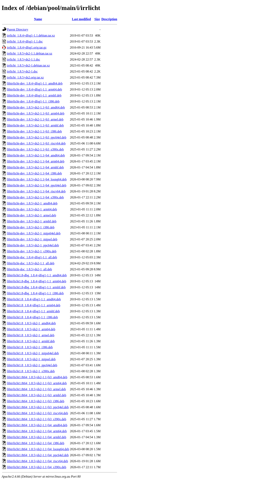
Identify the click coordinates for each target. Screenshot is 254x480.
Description (109, 19)
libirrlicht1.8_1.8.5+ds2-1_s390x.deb (31, 371)
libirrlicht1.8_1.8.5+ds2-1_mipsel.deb (31, 359)
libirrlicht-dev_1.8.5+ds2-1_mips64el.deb (33, 233)
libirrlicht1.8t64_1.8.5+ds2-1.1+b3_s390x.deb (36, 419)
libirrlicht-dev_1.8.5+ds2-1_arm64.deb (32, 209)
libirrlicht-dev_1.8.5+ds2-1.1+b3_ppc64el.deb (36, 137)
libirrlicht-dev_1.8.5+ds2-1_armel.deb (31, 215)
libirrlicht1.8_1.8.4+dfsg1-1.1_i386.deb (32, 317)
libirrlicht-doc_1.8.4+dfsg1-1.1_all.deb (32, 257)
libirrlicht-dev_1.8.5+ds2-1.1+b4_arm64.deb (35, 161)
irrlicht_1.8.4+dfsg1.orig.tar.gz (26, 47)
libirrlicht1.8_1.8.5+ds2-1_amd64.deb (31, 323)
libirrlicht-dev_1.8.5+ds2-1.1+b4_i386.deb (34, 173)
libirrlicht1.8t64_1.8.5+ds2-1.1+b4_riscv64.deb (37, 461)
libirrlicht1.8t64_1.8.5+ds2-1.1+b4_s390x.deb (36, 467)
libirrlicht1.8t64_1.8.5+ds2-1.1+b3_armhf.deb (36, 395)
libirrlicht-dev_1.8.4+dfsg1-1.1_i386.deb (33, 101)
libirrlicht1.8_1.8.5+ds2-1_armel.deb (30, 335)
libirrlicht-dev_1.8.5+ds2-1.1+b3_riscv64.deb (36, 143)
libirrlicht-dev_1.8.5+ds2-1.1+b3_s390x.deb (35, 149)
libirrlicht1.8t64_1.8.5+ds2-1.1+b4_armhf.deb (36, 437)
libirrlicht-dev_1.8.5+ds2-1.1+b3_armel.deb (35, 119)
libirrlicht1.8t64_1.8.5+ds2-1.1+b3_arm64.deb (37, 383)
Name (38, 19)
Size (97, 19)
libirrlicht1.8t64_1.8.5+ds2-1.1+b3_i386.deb (35, 401)
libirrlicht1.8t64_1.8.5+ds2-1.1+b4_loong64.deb (38, 449)
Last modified (81, 19)
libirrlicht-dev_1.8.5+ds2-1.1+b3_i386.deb (34, 131)
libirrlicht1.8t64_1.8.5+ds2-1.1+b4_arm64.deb (37, 431)
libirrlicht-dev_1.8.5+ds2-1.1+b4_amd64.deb (36, 155)
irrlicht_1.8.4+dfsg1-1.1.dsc (25, 41)
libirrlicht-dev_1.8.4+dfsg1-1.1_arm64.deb (34, 89)
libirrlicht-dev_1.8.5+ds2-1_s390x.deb (31, 251)
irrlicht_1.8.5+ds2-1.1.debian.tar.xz (29, 53)
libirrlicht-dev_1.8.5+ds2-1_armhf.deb (31, 221)
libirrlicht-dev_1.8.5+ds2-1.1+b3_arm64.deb (35, 113)
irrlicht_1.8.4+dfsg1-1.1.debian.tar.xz (31, 35)
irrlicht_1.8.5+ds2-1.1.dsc (23, 59)
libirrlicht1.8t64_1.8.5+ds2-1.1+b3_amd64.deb (37, 377)
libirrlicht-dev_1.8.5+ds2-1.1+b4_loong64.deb (37, 179)
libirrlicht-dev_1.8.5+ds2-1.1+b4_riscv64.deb (36, 191)
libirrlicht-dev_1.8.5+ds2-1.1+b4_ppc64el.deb (36, 185)
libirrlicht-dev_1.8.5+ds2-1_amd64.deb (32, 203)
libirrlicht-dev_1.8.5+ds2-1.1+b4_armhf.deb (35, 167)
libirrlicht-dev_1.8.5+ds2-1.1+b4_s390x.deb (35, 197)
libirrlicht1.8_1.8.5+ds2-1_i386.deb (30, 347)
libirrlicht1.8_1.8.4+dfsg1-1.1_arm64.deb (33, 305)
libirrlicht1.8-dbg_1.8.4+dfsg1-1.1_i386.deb (35, 293)
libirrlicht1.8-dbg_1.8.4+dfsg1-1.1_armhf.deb (36, 287)
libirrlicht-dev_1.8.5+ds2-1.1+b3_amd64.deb (36, 107)
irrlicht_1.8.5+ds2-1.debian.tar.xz (28, 65)
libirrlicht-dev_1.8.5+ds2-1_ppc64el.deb (33, 245)
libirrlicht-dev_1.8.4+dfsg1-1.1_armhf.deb (34, 95)
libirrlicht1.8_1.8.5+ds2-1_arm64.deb (31, 329)
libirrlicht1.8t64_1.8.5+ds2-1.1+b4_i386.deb (35, 443)
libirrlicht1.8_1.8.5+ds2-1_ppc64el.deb (32, 365)
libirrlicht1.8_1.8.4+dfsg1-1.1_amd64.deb (34, 299)
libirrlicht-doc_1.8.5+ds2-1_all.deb (29, 269)
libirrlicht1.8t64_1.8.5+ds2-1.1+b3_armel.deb (36, 389)
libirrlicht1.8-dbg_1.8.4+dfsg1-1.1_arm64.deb (36, 281)
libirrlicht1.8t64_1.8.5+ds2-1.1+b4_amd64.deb (37, 425)
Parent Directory (17, 29)
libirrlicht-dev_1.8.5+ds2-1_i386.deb (30, 227)
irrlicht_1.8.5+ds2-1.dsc (22, 71)
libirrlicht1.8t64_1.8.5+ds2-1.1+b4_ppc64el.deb (38, 455)
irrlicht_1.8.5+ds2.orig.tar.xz (25, 77)
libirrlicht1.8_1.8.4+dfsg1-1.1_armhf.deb (33, 311)
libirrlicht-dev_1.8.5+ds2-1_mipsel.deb (32, 239)
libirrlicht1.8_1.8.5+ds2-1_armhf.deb (31, 341)
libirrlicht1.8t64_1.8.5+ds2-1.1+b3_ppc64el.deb (38, 407)
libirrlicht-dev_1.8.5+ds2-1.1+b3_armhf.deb (35, 125)
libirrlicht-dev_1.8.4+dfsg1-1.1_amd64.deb (34, 83)
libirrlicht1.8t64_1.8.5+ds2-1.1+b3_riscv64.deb (37, 413)
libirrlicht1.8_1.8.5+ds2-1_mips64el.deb (33, 353)
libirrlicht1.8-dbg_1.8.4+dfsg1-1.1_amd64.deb (37, 275)
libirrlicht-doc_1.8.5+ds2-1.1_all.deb (30, 263)
